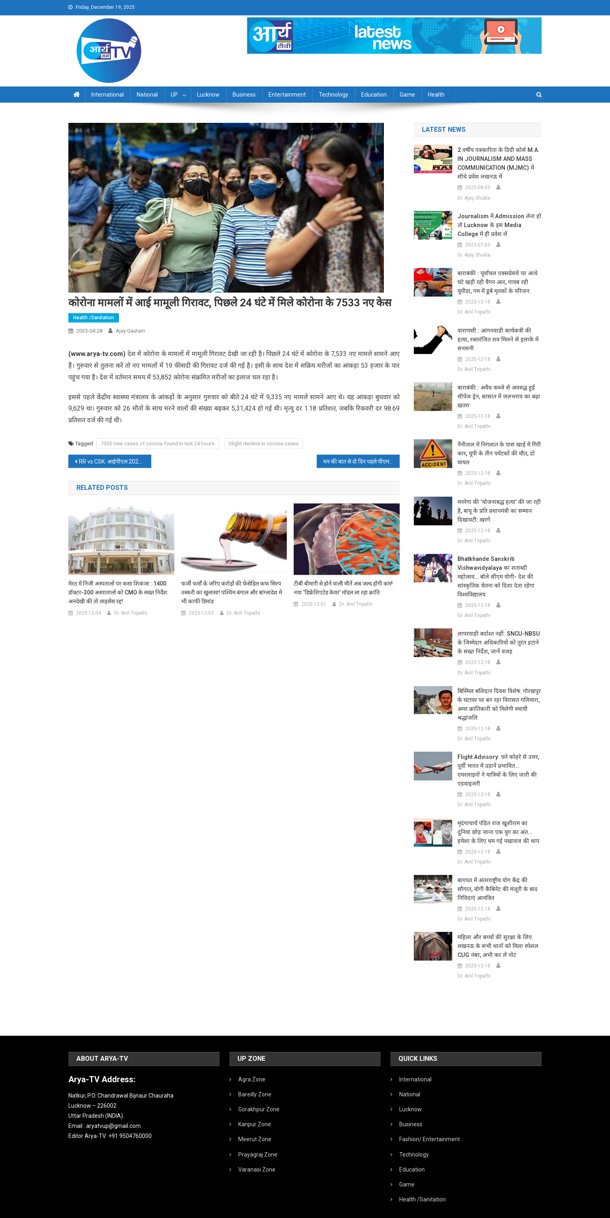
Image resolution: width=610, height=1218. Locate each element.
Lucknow (208, 94)
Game (407, 94)
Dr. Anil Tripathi (130, 613)
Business (244, 94)
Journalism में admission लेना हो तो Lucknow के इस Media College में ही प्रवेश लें (499, 225)
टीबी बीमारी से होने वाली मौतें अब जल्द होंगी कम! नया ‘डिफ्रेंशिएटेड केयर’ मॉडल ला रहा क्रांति (343, 588)
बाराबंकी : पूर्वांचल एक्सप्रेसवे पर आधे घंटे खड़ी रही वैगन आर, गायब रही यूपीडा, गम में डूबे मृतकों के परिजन (499, 282)
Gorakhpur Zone (259, 1091)
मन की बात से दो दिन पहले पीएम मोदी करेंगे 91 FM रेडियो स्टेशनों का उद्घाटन (361, 461)
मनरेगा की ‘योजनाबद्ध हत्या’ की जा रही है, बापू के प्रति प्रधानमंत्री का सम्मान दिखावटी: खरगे (497, 502)
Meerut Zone (254, 1121)
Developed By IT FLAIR (517, 1209)
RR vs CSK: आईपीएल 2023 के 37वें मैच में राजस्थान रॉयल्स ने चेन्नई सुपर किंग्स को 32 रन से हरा (115, 461)
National (147, 94)
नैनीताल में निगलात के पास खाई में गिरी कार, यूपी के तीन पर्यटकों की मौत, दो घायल (497, 444)
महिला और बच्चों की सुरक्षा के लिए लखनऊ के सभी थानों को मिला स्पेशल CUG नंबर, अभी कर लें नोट (496, 928)
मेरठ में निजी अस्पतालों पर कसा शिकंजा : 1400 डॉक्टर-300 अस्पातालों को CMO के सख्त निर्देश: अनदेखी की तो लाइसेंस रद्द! (118, 592)
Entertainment (287, 94)
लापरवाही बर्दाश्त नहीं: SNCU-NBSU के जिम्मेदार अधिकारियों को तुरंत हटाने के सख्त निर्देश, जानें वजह (499, 634)
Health (436, 94)
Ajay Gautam (130, 331)
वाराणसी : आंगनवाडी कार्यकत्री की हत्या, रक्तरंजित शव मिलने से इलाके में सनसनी (499, 335)
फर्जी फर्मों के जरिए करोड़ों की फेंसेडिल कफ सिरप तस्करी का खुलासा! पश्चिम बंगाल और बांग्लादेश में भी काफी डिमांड (231, 592)
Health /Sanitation (93, 317)
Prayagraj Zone (257, 1137)
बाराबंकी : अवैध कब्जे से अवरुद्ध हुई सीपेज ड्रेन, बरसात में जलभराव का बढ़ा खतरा (496, 387)
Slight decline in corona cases (264, 443)
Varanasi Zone (256, 1151)
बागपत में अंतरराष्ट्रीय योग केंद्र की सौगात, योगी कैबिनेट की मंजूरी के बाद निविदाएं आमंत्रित (499, 871)
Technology (333, 94)
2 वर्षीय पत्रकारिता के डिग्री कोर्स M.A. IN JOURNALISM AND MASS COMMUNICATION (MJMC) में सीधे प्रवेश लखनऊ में (499, 163)
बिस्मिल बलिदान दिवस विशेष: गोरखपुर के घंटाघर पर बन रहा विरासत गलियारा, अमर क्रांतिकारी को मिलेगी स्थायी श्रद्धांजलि (497, 695)
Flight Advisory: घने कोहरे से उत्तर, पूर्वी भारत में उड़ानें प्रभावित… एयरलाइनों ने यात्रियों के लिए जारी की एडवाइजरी (499, 757)
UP (174, 94)
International (107, 94)
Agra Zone (251, 1061)
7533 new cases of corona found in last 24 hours (157, 443)
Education (374, 94)
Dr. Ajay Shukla (474, 198)
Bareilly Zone (254, 1076)
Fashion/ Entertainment (429, 1121)
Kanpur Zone (254, 1106)
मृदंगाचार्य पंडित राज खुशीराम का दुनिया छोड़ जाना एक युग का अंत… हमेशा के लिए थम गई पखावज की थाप (498, 814)
